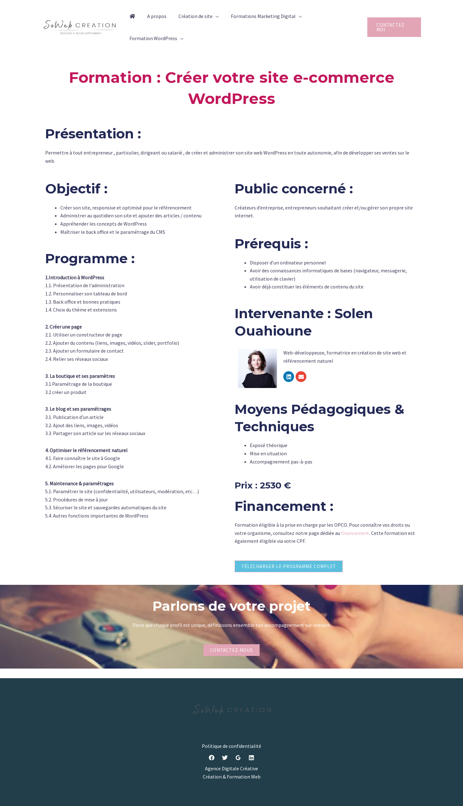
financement (355, 533)
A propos (154, 16)
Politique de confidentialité (231, 746)
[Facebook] (211, 758)
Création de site (191, 16)
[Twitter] (225, 758)
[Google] (238, 758)
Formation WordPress (152, 38)
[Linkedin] (251, 758)
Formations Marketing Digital (256, 16)
